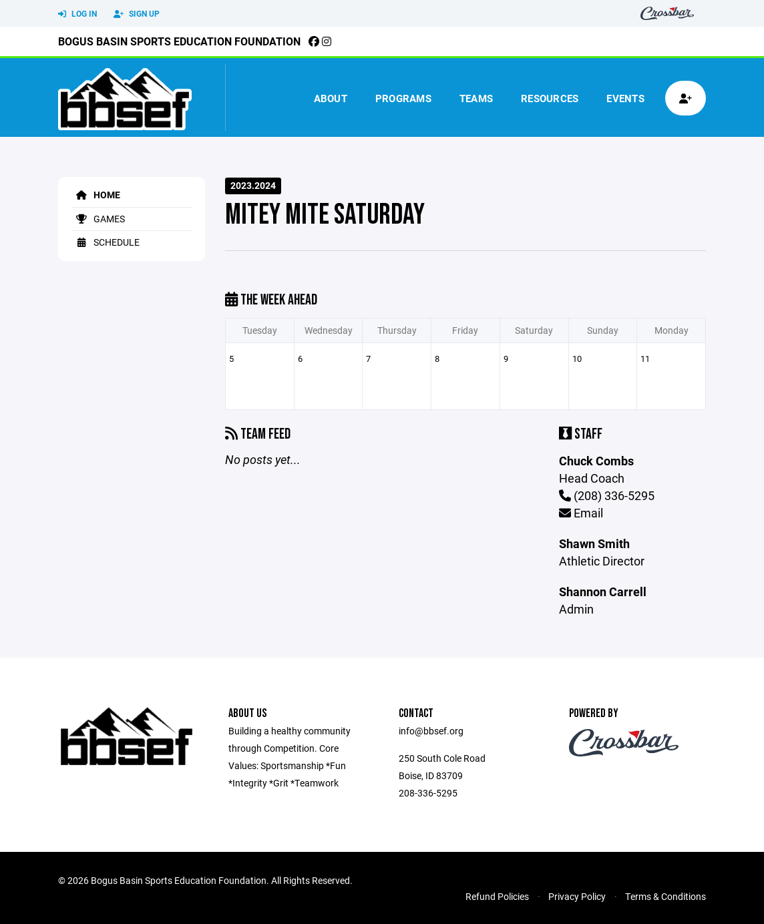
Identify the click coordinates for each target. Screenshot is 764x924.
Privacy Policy (577, 896)
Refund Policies (497, 896)
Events (625, 98)
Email (581, 513)
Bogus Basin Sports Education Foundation (179, 41)
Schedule (105, 242)
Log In (77, 14)
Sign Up (137, 14)
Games (98, 218)
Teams (476, 98)
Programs (403, 98)
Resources (549, 98)
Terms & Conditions (665, 896)
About (330, 98)
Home (95, 194)
